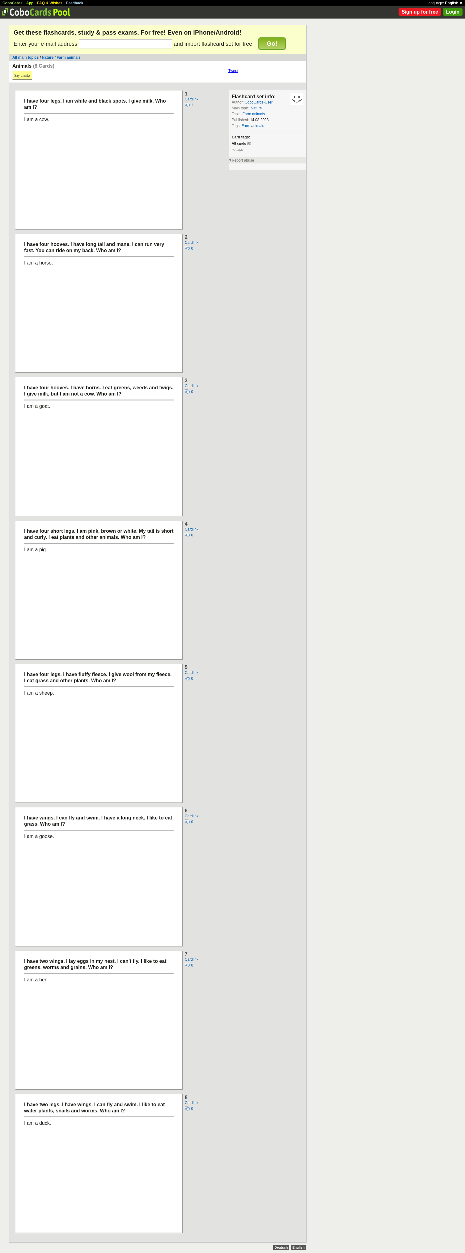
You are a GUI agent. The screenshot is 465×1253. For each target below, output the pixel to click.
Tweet (233, 71)
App (29, 3)
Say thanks (22, 75)
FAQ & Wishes (49, 3)
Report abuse (243, 160)
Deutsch (281, 1247)
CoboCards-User (259, 102)
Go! (272, 43)
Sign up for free (420, 12)
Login (452, 12)
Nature (47, 57)
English (454, 3)
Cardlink (191, 99)
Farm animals (68, 57)
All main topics (25, 57)
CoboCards (12, 3)
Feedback (74, 3)
